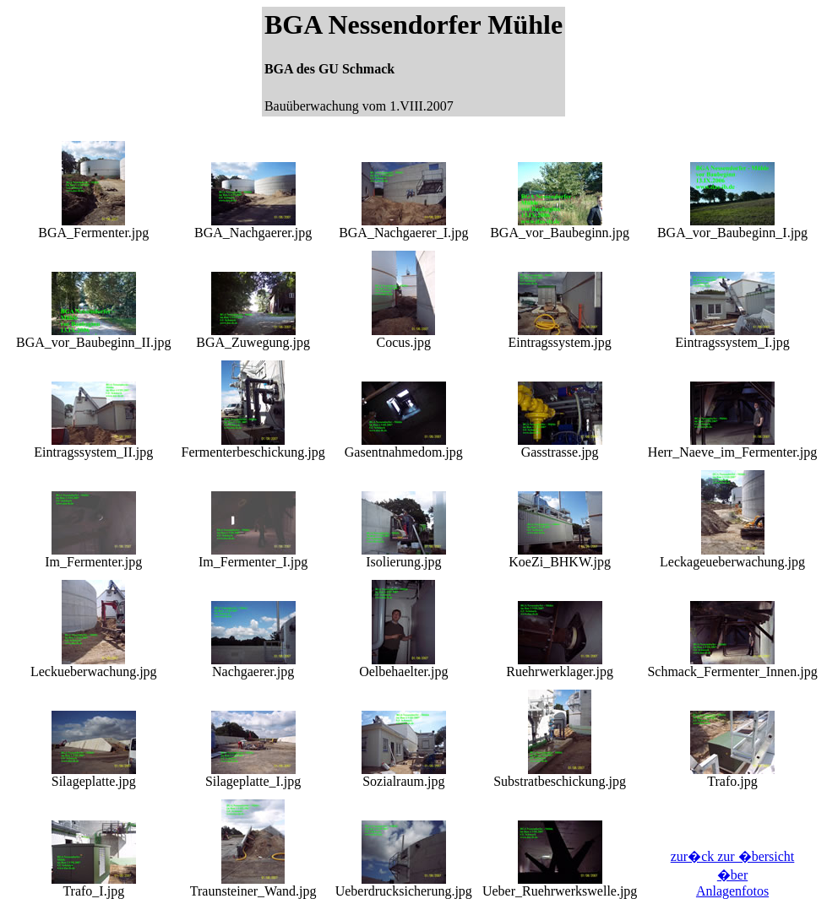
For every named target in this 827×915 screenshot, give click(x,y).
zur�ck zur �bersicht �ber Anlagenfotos (733, 873)
